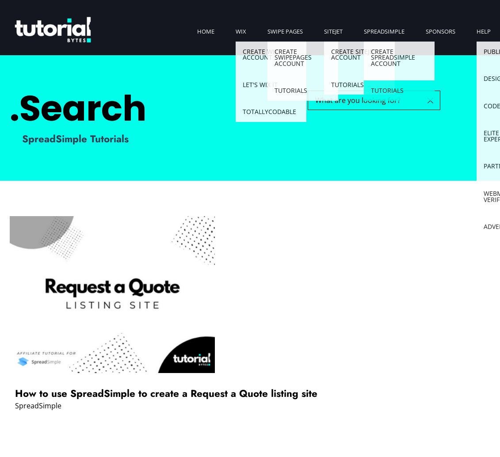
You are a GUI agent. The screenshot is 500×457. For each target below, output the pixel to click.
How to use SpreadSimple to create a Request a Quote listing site (166, 393)
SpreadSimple (384, 31)
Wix (241, 31)
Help (484, 31)
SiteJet (333, 31)
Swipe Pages (285, 31)
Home (205, 31)
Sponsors (440, 31)
